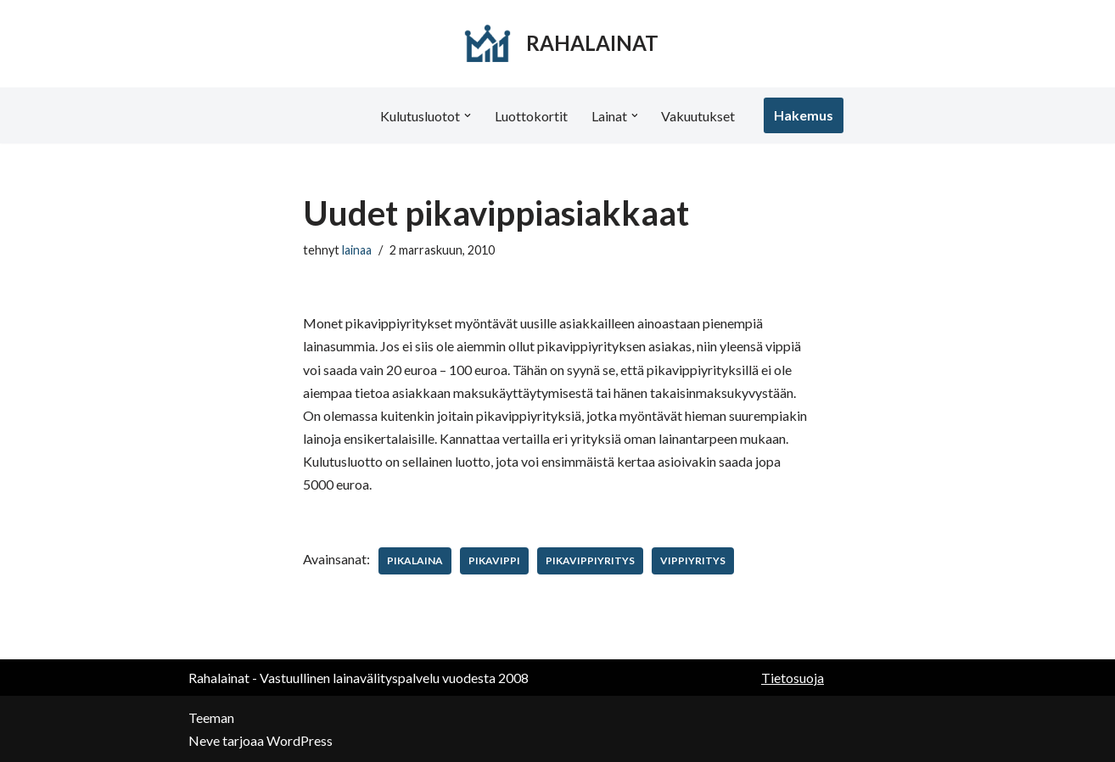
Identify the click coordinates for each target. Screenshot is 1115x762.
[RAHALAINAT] (557, 43)
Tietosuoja (792, 678)
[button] (467, 115)
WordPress (299, 740)
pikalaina (415, 560)
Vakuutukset (699, 116)
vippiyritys (693, 560)
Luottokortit (531, 116)
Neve (204, 740)
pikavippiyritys (590, 560)
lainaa (357, 250)
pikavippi (494, 560)
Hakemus (804, 115)
